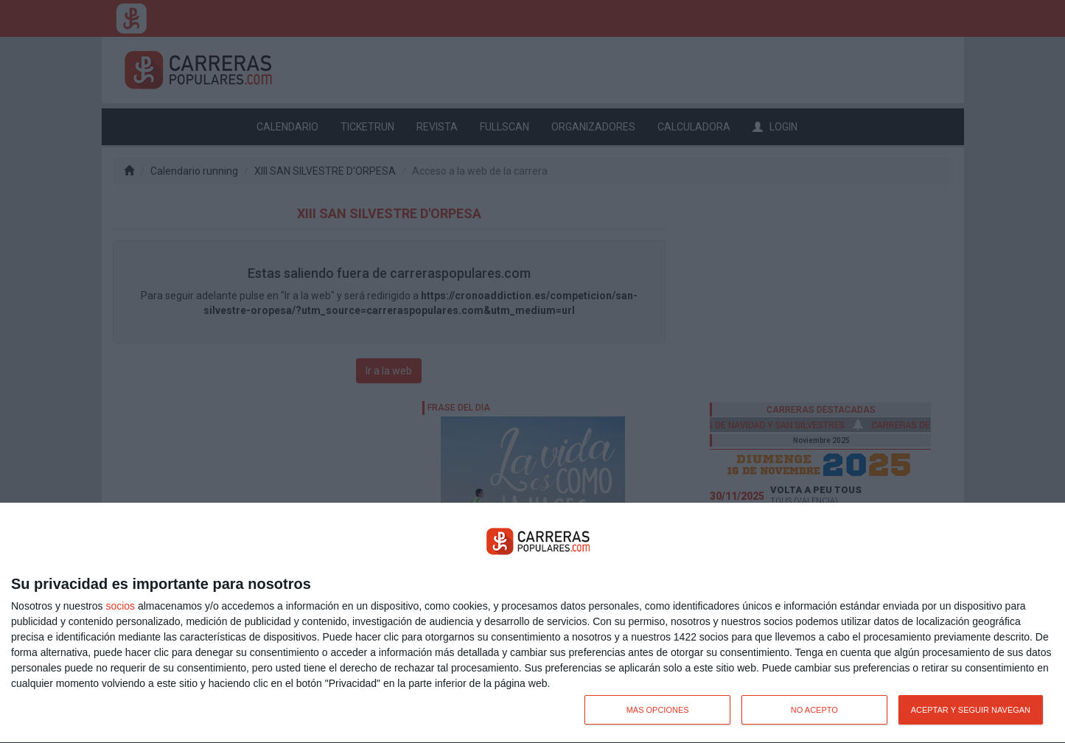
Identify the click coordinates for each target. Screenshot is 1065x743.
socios (120, 606)
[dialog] (532, 623)
